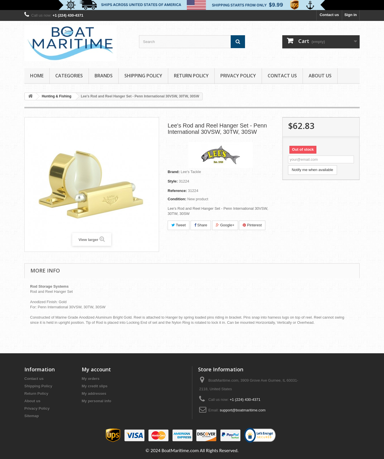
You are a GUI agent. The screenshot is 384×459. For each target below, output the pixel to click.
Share (200, 225)
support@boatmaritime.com (243, 410)
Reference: (177, 191)
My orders (90, 378)
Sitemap (31, 416)
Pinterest (252, 225)
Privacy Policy (238, 75)
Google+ (225, 225)
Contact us (329, 15)
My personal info (96, 401)
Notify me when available (312, 170)
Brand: (174, 172)
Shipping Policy (143, 75)
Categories (69, 75)
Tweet (178, 225)
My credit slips (94, 386)
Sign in (350, 15)
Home (37, 75)
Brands (104, 75)
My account (96, 369)
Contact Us (282, 75)
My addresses (94, 393)
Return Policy (191, 75)
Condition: (177, 199)
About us (320, 75)
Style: (173, 181)
